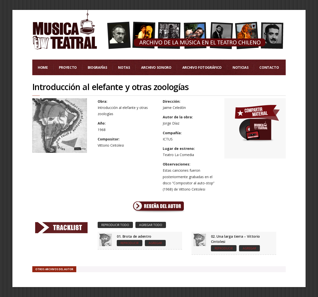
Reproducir (129, 243)
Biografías (97, 67)
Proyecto (68, 67)
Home (43, 67)
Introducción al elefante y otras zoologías (110, 87)
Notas (124, 67)
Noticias (240, 67)
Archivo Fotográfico (202, 67)
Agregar (155, 243)
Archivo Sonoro (156, 67)
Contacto (269, 67)
